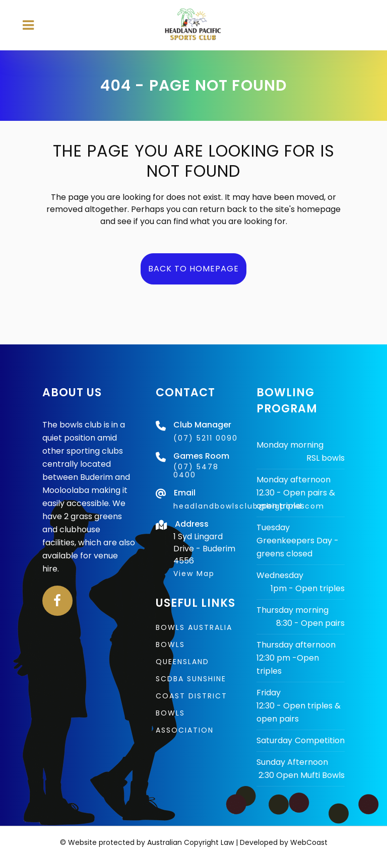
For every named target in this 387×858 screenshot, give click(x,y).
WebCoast (309, 842)
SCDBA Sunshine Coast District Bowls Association (191, 704)
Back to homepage (193, 268)
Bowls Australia (194, 627)
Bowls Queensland (182, 653)
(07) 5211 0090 (205, 438)
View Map (194, 573)
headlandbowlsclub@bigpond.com (249, 506)
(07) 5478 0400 (196, 471)
